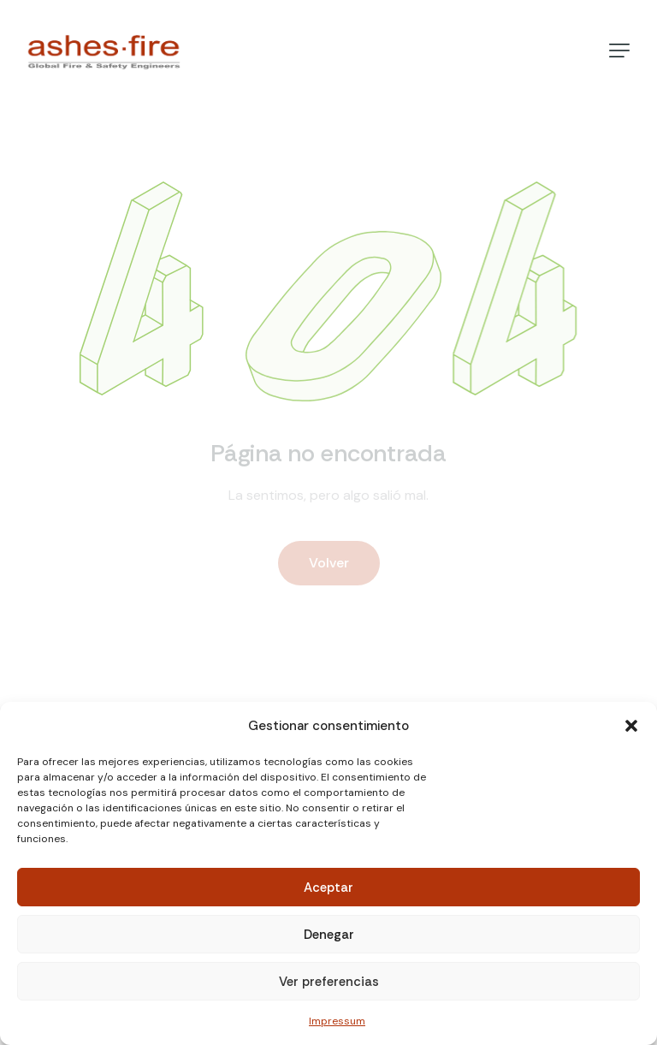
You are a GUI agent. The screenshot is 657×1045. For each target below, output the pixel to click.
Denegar (329, 934)
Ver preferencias (329, 981)
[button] (631, 725)
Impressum (337, 1021)
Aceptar (328, 887)
